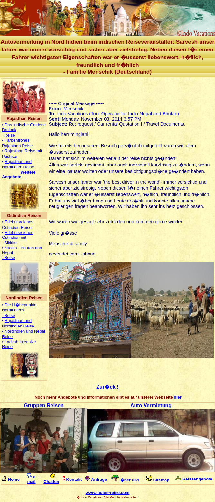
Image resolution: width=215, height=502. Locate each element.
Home (14, 479)
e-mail (32, 479)
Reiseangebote (197, 479)
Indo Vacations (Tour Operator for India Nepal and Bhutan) (118, 113)
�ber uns (129, 480)
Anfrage (99, 479)
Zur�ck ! (107, 387)
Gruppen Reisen (44, 405)
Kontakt (74, 479)
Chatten (51, 481)
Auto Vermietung (151, 405)
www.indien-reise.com (108, 492)
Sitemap (161, 480)
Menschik (73, 108)
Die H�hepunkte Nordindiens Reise (19, 310)
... (19, 174)
